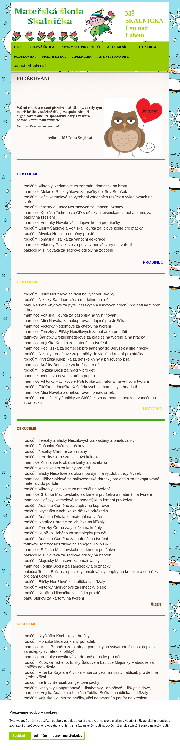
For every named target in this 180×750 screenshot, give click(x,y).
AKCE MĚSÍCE (118, 47)
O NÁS (19, 47)
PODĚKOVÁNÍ (25, 56)
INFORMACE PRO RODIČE (80, 47)
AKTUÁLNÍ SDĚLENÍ (30, 66)
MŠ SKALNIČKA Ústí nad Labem (144, 24)
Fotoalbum (145, 47)
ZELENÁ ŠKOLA (41, 47)
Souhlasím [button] (20, 736)
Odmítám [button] (40, 736)
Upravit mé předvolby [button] (67, 736)
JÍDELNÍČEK (81, 56)
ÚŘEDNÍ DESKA (54, 56)
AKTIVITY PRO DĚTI (114, 56)
